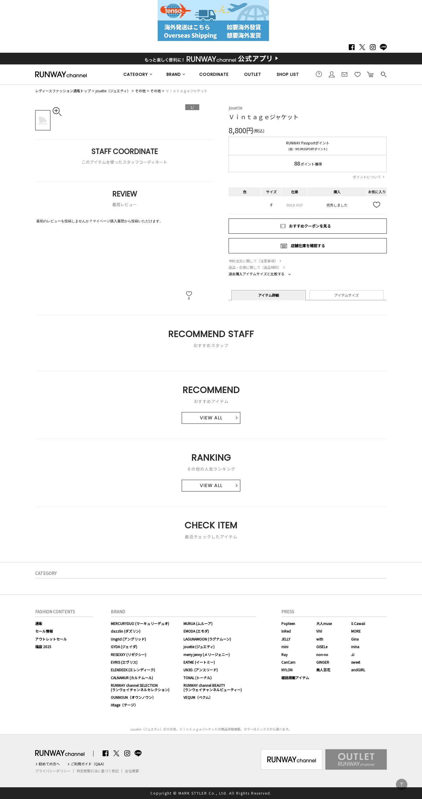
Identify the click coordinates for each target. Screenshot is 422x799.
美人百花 (323, 669)
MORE (356, 631)
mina (355, 646)
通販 (38, 623)
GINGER (322, 662)
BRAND (173, 74)
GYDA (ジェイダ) (124, 646)
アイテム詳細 (268, 295)
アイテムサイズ (346, 295)
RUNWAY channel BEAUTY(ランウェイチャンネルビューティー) (212, 687)
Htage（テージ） (124, 704)
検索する (383, 74)
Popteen (288, 623)
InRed (286, 631)
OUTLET (252, 74)
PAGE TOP (401, 784)
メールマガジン (344, 74)
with (319, 638)
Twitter (362, 47)
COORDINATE (214, 74)
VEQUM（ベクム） (197, 697)
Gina (355, 638)
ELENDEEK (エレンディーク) (133, 669)
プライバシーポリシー (52, 771)
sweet (355, 662)
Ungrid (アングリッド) (128, 638)
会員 (331, 74)
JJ (352, 654)
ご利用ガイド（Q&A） (88, 764)
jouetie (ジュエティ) (199, 646)
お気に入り (357, 74)
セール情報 (44, 631)
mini (284, 646)
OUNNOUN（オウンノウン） (133, 697)
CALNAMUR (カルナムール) (132, 677)
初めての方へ (49, 764)
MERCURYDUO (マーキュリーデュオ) (140, 623)
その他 (140, 90)
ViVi (319, 631)
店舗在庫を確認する (308, 245)
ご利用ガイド (318, 74)
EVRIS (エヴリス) (124, 662)
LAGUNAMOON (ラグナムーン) (207, 638)
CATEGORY (135, 74)
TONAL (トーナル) (197, 677)
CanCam (288, 662)
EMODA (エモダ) (196, 631)
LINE (383, 47)
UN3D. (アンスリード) (200, 669)
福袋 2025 (43, 646)
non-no (322, 654)
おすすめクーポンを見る (310, 226)
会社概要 (132, 771)
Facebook (351, 47)
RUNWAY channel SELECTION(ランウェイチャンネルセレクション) (140, 687)
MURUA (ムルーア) (197, 623)
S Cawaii (358, 623)
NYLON (286, 669)
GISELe (321, 646)
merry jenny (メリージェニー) (206, 654)
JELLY (285, 638)
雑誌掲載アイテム (295, 677)
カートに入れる (370, 74)
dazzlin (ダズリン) (125, 631)
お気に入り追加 (377, 205)
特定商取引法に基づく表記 (97, 771)
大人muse (324, 623)
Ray (284, 654)
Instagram (372, 47)
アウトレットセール (51, 638)
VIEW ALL (211, 417)
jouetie (235, 108)
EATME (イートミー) (199, 662)
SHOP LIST (288, 74)
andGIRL (358, 669)
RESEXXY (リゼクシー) (128, 654)
